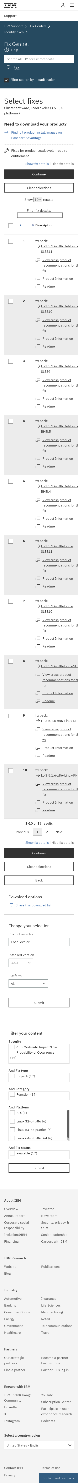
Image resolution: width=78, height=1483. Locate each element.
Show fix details (37, 164)
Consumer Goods (17, 1312)
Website (10, 1266)
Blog (7, 1273)
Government (13, 1326)
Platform (15, 976)
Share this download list (34, 905)
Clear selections (39, 188)
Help (14, 50)
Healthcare (12, 1332)
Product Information (57, 278)
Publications (50, 1266)
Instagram (12, 1421)
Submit (39, 1003)
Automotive (13, 1298)
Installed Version (21, 955)
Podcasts (48, 1421)
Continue (39, 174)
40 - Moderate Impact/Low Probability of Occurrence (36, 1049)
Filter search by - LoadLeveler (32, 80)
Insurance (48, 1298)
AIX (19, 1113)
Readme (48, 286)
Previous (22, 832)
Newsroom (49, 1216)
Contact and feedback (58, 1478)
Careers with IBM (54, 1241)
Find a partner (14, 1370)
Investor (47, 1209)
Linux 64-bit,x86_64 (31, 1138)
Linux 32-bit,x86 (28, 1121)
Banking (10, 1305)
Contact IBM (13, 1468)
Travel (45, 1332)
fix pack (22, 1076)
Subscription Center (56, 1402)
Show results (39, 199)
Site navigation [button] (72, 7)
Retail (45, 1319)
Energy (9, 1319)
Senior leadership (54, 1235)
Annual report (14, 1216)
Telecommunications (56, 1326)
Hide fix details (63, 164)
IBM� (10, 5)
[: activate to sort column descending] (25, 227)
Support (10, 16)
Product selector (21, 934)
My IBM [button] (63, 6)
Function (23, 1094)
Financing (11, 1241)
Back (39, 880)
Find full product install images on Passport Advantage (36, 135)
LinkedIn (10, 1407)
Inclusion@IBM (15, 1235)
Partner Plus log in (55, 1370)
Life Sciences (51, 1305)
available (23, 1153)
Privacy (9, 1475)
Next (59, 832)
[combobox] (21, 963)
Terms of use (51, 1468)
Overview (11, 1209)
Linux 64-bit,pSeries (31, 1130)
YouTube (47, 1395)
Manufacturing (52, 1312)
